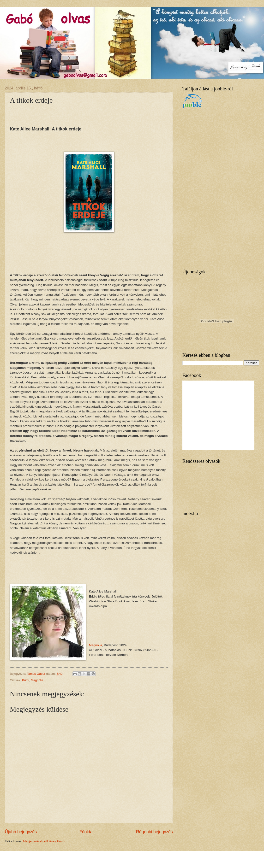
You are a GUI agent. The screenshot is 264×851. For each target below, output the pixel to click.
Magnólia (95, 645)
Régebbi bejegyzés (154, 831)
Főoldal (86, 831)
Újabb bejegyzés (21, 831)
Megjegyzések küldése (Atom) (44, 841)
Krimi (25, 680)
